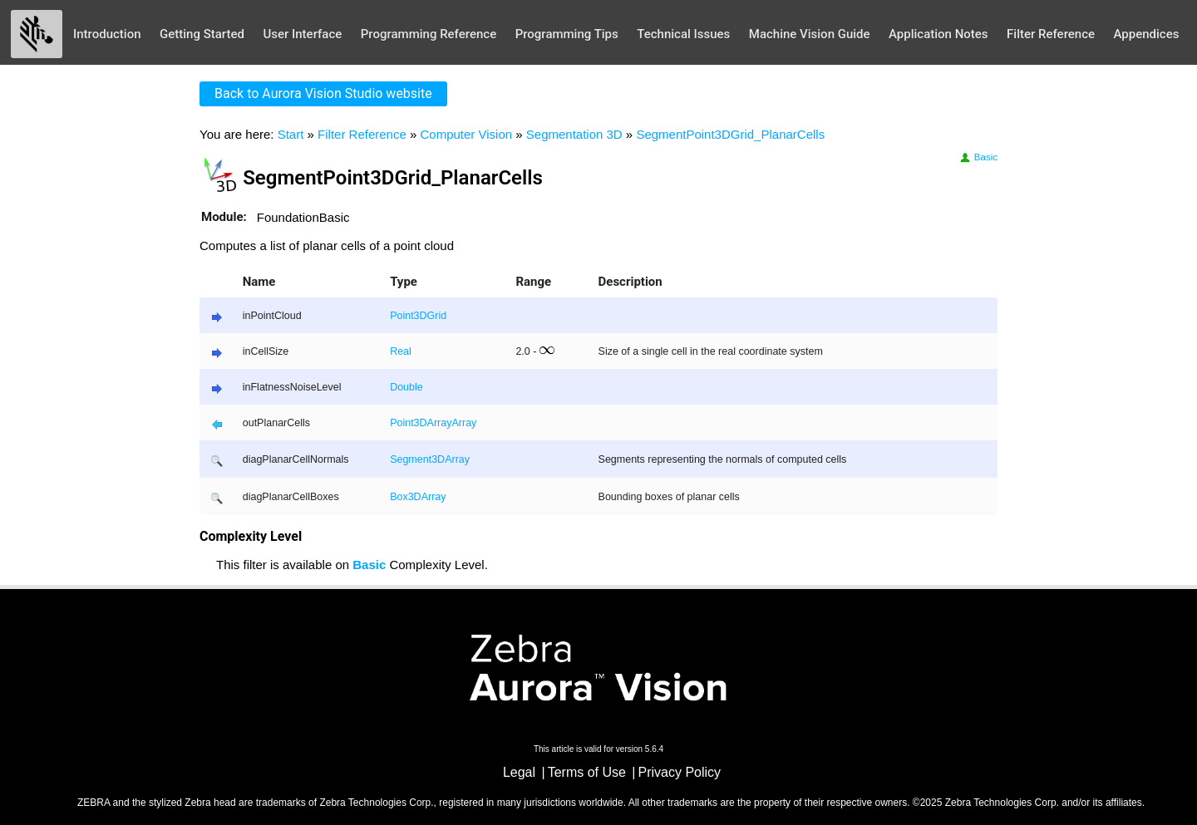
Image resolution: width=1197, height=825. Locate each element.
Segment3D (417, 459)
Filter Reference (1051, 34)
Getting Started (202, 34)
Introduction (107, 34)
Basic (978, 157)
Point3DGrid (418, 316)
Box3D (405, 497)
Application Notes (938, 34)
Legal (519, 772)
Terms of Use (587, 772)
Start (291, 134)
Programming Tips (566, 34)
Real (400, 351)
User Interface (302, 34)
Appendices (1147, 34)
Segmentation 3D (574, 134)
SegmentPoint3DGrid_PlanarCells (730, 134)
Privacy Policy (680, 772)
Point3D (408, 423)
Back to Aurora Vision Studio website (323, 93)
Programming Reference (428, 34)
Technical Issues (683, 34)
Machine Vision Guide (809, 34)
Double (406, 387)
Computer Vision (466, 134)
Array (439, 423)
